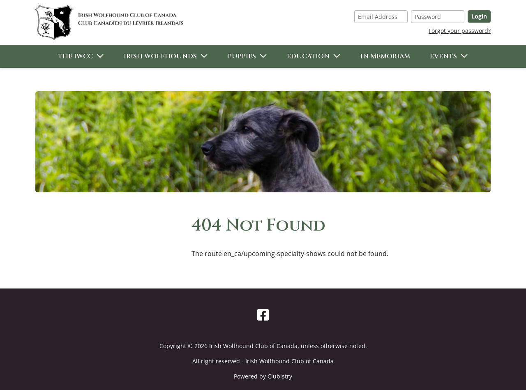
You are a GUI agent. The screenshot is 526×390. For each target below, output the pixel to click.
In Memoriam (385, 56)
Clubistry (280, 376)
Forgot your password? (460, 31)
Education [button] (308, 56)
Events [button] (443, 56)
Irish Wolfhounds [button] (160, 56)
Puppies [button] (242, 56)
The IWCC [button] (75, 56)
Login (479, 16)
